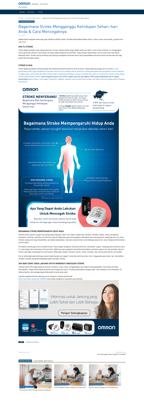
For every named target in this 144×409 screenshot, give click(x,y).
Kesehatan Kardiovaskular (33, 18)
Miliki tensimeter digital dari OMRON (32, 279)
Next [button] (22, 394)
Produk (40, 12)
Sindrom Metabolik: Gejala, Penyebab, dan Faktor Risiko (70, 387)
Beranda (22, 12)
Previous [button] (19, 394)
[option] (72, 378)
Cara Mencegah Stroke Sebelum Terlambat (111, 354)
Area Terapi (30, 12)
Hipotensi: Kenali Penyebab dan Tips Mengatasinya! (103, 387)
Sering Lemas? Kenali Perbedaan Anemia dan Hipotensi (35, 390)
